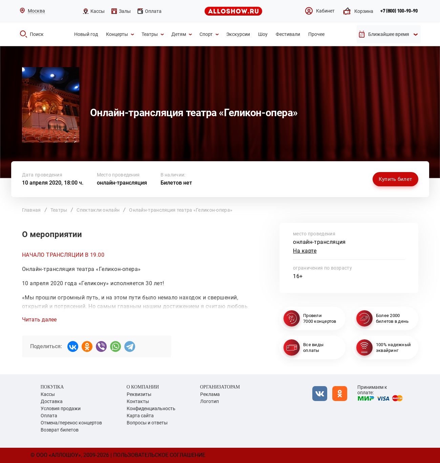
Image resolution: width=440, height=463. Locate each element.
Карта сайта (140, 415)
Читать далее (39, 319)
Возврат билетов (60, 430)
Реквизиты (139, 394)
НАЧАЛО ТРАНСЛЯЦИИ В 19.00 (63, 255)
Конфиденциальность (151, 408)
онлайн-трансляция (122, 183)
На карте (305, 251)
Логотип (209, 401)
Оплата (49, 415)
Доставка (52, 401)
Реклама (210, 394)
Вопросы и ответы (147, 422)
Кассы (48, 394)
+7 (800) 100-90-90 (399, 11)
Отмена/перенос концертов (71, 422)
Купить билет (395, 179)
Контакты (138, 401)
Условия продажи (61, 408)
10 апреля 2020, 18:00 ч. (52, 183)
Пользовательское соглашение (159, 455)
